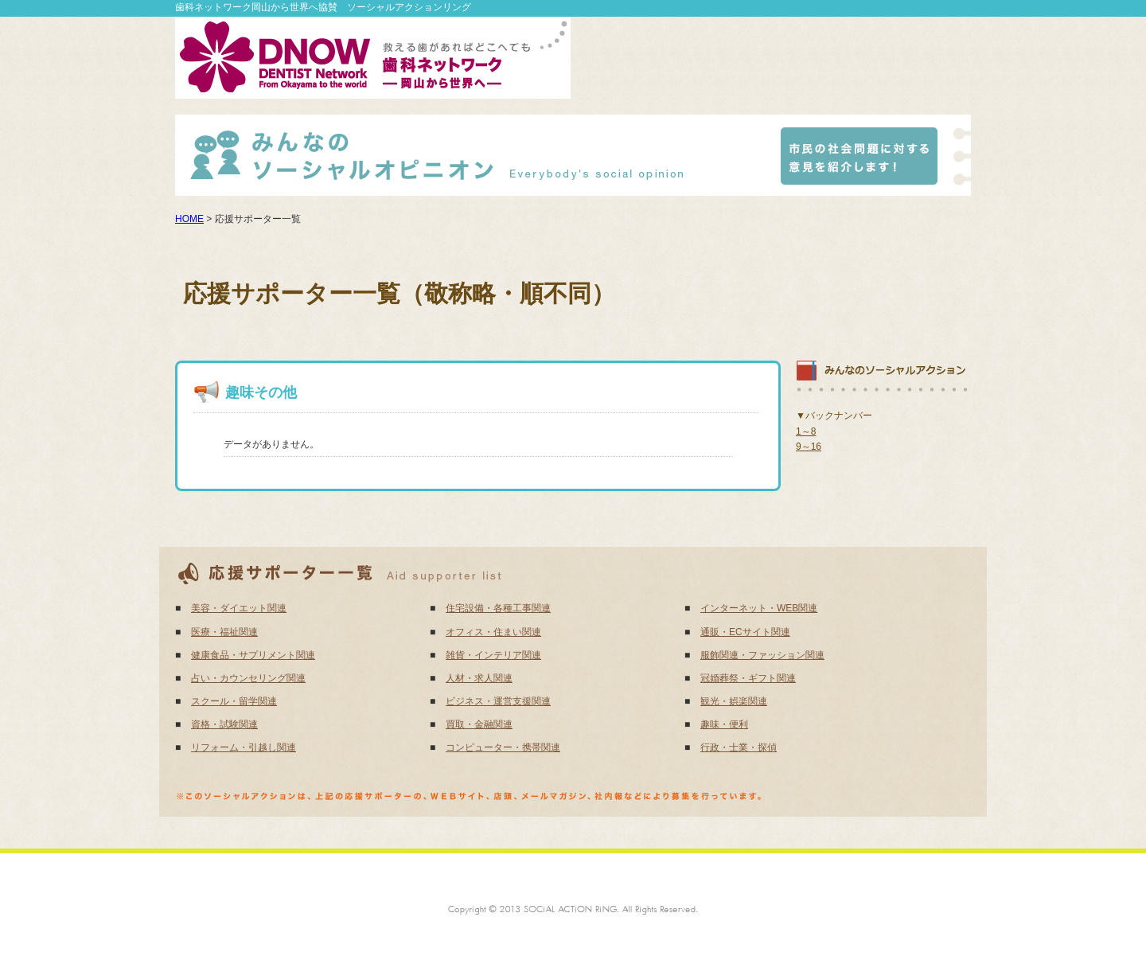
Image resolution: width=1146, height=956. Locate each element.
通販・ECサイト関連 (745, 632)
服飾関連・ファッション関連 (762, 655)
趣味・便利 (724, 724)
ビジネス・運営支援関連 (498, 701)
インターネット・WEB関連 (758, 608)
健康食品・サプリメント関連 (253, 655)
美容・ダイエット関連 (238, 608)
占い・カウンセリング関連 (248, 678)
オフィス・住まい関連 (493, 632)
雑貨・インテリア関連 (493, 655)
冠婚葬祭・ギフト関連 (748, 678)
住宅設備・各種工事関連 (498, 608)
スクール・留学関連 (234, 701)
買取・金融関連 (479, 724)
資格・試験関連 (224, 724)
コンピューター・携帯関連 (503, 747)
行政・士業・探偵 (738, 747)
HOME (189, 218)
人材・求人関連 (479, 678)
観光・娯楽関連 (733, 701)
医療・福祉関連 (224, 632)
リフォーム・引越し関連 (243, 747)
